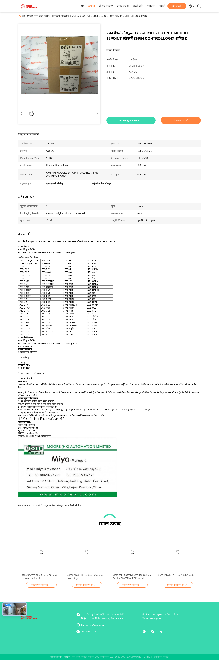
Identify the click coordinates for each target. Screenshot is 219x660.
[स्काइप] (155, 631)
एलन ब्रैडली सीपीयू (72, 505)
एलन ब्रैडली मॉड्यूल (41, 16)
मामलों (162, 6)
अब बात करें (179, 120)
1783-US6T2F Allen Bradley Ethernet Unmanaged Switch (39, 576)
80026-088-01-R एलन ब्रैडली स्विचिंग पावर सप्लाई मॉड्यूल (85, 576)
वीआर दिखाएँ (106, 6)
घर (82, 6)
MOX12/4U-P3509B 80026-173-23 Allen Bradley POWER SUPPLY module (132, 576)
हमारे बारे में (123, 6)
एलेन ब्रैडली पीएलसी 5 (32, 505)
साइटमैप (67, 657)
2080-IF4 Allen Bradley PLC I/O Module (177, 575)
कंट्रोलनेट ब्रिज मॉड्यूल (53, 505)
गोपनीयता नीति (56, 657)
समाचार (150, 6)
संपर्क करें (137, 6)
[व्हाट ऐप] (146, 631)
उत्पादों (91, 6)
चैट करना (176, 6)
